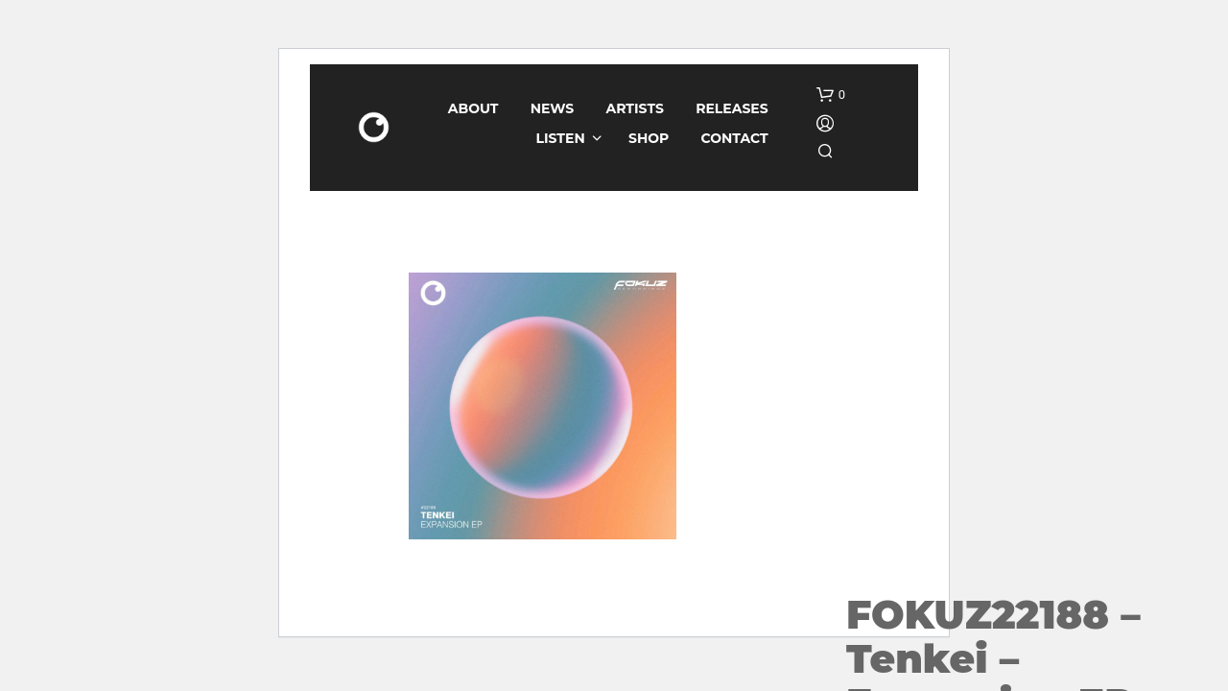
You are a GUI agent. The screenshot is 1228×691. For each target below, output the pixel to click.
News (553, 108)
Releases (732, 108)
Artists (635, 108)
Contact (734, 138)
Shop (648, 138)
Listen (560, 138)
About (473, 108)
